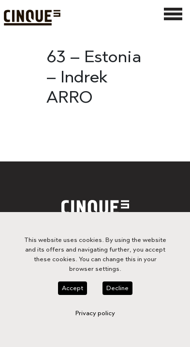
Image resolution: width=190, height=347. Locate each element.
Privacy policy (138, 309)
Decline (89, 309)
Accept (45, 309)
